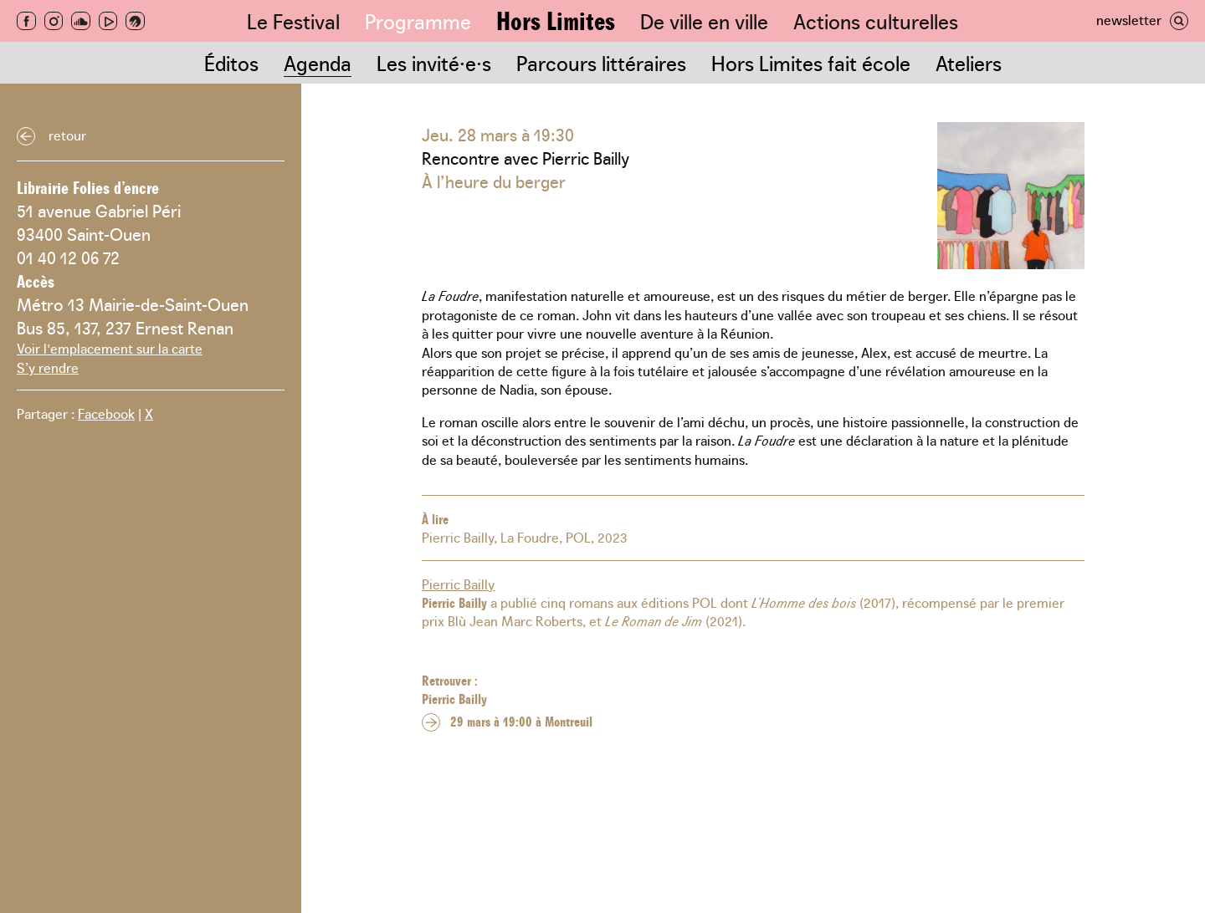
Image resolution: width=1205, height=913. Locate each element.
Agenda (317, 62)
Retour (67, 134)
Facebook (106, 413)
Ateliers (969, 62)
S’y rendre (48, 367)
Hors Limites (555, 19)
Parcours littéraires (601, 62)
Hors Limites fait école (810, 62)
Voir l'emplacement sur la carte (110, 348)
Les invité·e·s (434, 62)
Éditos (231, 62)
